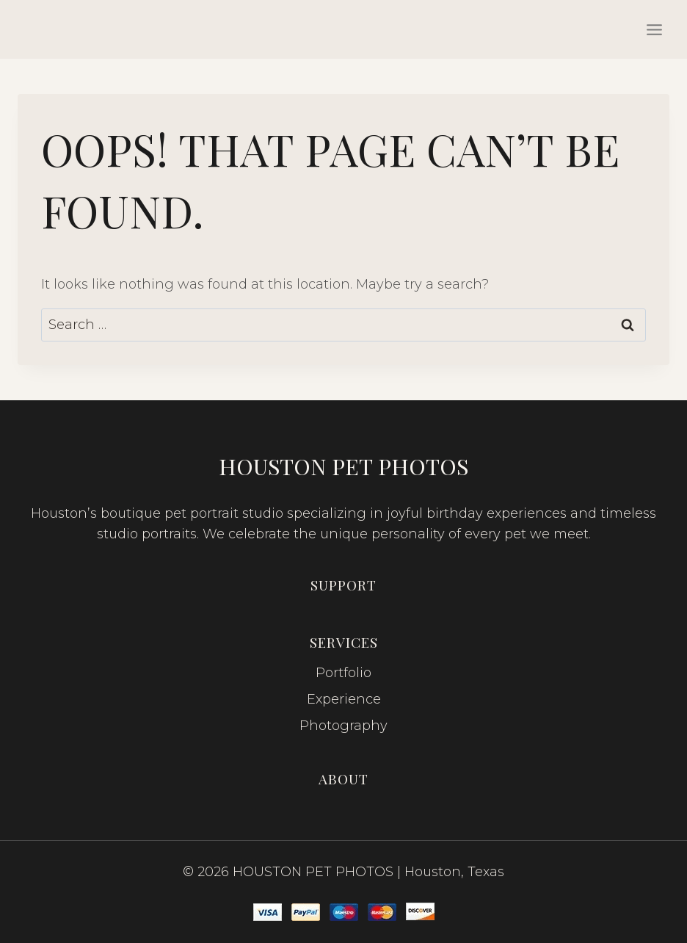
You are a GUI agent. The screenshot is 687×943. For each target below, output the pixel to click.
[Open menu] (654, 29)
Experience (344, 699)
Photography (343, 726)
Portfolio (343, 673)
